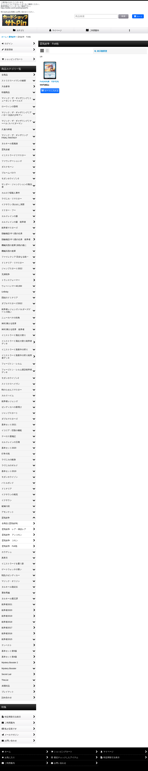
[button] (129, 30)
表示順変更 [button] (100, 51)
